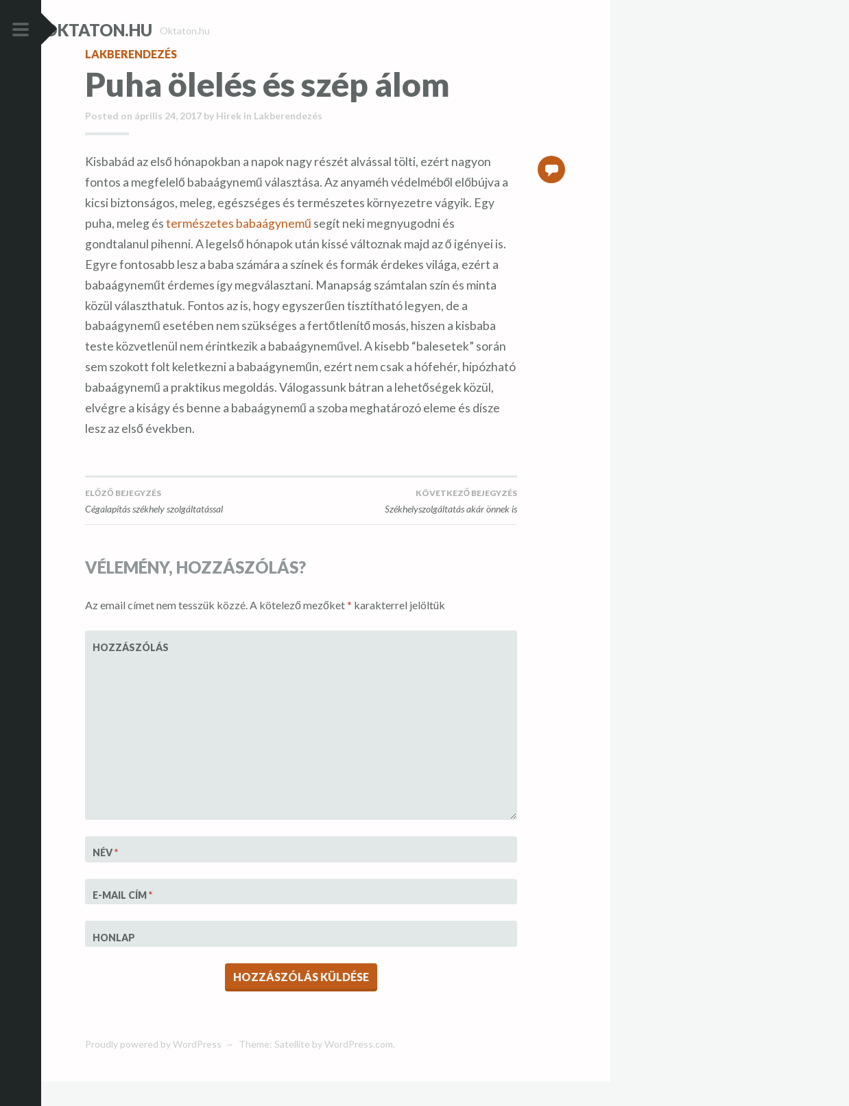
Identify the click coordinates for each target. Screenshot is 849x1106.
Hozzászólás (126, 672)
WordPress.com (358, 1068)
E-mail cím (122, 920)
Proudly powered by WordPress (153, 1068)
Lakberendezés (131, 78)
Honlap (114, 962)
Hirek (228, 140)
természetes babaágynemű (238, 248)
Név (105, 877)
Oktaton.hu (139, 30)
